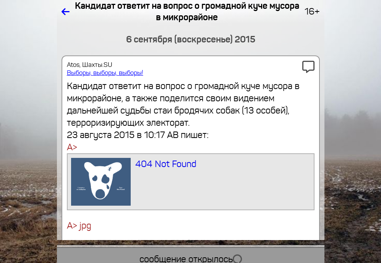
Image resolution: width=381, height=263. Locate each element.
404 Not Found (133, 182)
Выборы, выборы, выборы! (105, 73)
